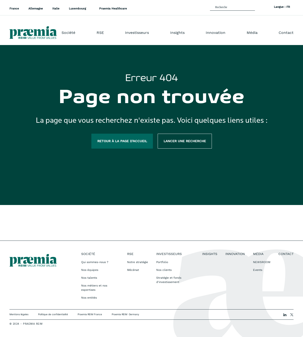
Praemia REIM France (90, 314)
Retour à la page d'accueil (122, 141)
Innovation (215, 32)
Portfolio (162, 262)
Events (257, 270)
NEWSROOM (261, 262)
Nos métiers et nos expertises (94, 287)
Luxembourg (78, 8)
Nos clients (164, 270)
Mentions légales (18, 314)
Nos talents (89, 277)
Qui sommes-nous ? (94, 262)
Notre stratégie (137, 262)
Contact (286, 32)
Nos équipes (89, 270)
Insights (177, 32)
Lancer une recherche (185, 141)
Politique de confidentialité (53, 314)
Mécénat (133, 270)
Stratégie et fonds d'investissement (168, 280)
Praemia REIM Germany (125, 314)
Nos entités (89, 297)
